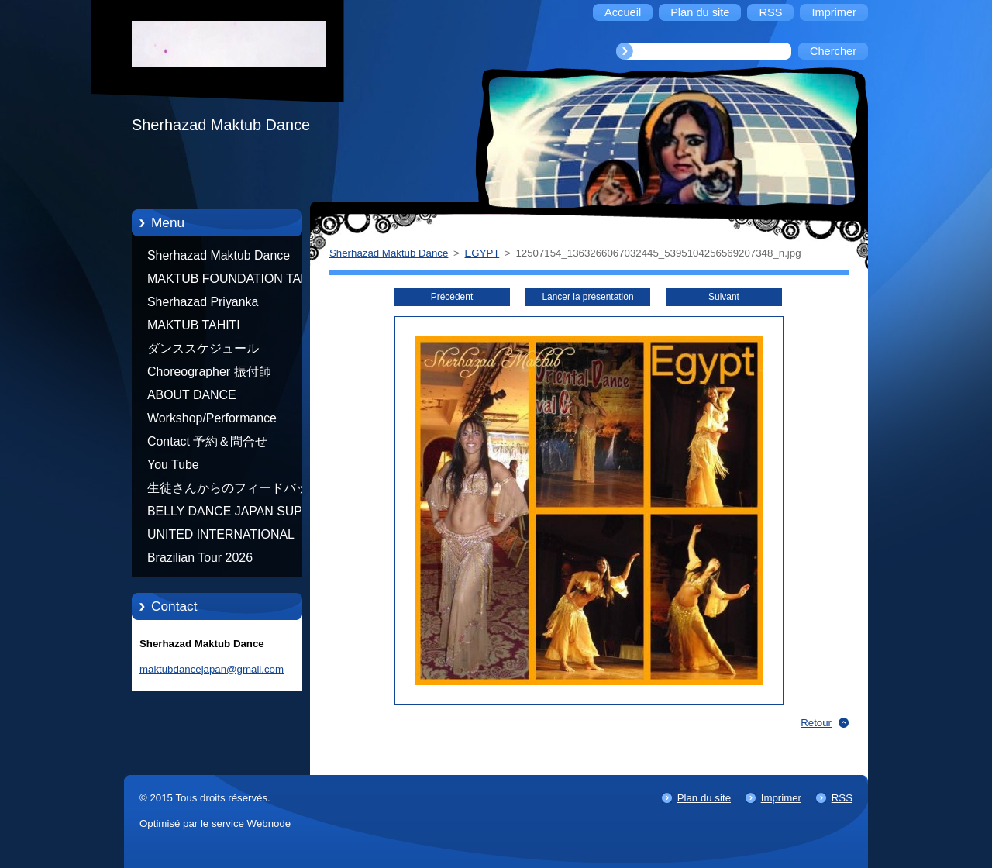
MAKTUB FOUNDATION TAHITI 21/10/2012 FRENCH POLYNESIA (235, 281)
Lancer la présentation (587, 296)
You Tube (173, 464)
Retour (816, 722)
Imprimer (781, 798)
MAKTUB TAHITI (193, 325)
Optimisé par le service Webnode (215, 823)
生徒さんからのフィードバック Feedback (234, 490)
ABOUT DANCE (191, 394)
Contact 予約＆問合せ (207, 441)
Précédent (452, 296)
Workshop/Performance (212, 418)
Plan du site (704, 798)
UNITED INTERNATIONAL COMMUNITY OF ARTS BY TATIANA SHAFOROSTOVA (224, 537)
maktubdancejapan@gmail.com (212, 669)
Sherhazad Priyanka (202, 301)
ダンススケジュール (203, 348)
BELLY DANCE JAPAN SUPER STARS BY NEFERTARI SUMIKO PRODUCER (233, 514)
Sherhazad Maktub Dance (218, 255)
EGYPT (482, 253)
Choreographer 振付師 (209, 371)
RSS (842, 798)
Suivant (723, 296)
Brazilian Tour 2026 (200, 557)
